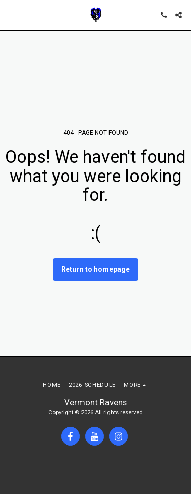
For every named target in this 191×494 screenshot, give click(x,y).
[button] (11, 14)
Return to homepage (95, 269)
